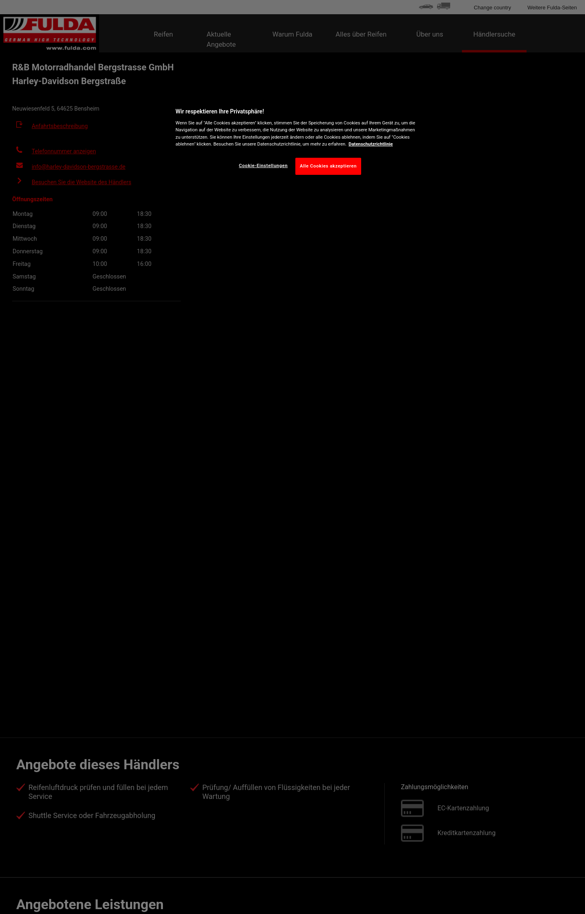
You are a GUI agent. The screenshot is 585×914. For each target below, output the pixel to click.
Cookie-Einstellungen (263, 165)
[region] (295, 139)
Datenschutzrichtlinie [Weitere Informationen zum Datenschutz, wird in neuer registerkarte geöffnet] (371, 144)
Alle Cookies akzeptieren (328, 166)
